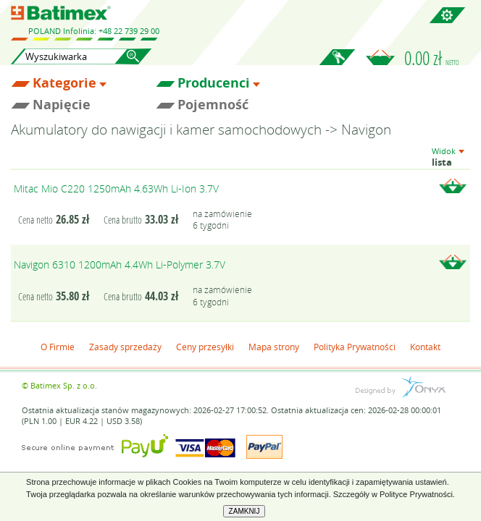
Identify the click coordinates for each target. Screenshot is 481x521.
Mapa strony (273, 346)
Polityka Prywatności (355, 346)
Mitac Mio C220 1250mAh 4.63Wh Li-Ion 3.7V (116, 188)
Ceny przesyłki (205, 346)
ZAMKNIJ (244, 511)
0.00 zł (431, 58)
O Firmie (58, 346)
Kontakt (425, 346)
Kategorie (64, 83)
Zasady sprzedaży (125, 346)
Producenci (213, 83)
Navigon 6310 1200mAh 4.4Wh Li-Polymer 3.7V (119, 264)
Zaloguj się (337, 65)
